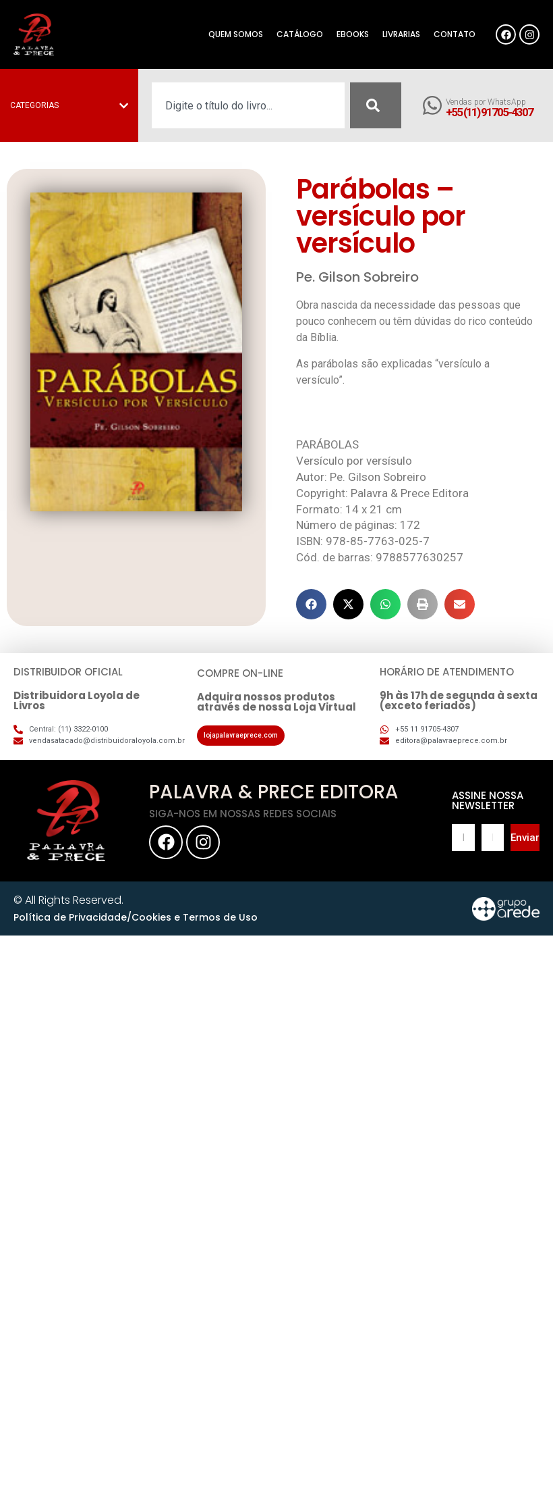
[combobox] (248, 105)
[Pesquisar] (375, 105)
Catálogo (299, 34)
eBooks (353, 34)
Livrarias (401, 34)
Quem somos (235, 34)
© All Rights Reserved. (68, 900)
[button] (311, 604)
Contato (454, 34)
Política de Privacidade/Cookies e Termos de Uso (135, 917)
